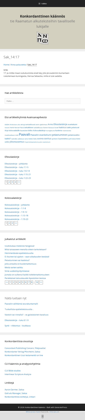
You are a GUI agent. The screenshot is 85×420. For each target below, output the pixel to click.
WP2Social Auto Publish (33, 412)
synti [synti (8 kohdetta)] (70, 139)
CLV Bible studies (13, 370)
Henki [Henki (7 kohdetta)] (12, 128)
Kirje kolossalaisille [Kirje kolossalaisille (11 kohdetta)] (12, 130)
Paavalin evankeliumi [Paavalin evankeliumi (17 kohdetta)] (40, 134)
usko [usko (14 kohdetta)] (7, 141)
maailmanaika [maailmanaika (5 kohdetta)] (66, 130)
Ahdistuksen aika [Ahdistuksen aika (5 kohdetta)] (15, 124)
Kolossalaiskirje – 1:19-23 (16, 219)
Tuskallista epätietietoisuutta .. (19, 309)
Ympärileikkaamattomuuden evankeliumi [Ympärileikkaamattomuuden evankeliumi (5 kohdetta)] (37, 142)
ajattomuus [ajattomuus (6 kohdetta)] (43, 124)
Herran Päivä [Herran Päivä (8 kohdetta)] (19, 127)
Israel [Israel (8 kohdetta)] (57, 127)
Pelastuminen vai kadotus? (17, 260)
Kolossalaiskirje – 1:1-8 (15, 208)
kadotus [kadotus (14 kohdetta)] (62, 127)
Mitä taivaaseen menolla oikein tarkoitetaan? (25, 249)
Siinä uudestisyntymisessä (17, 271)
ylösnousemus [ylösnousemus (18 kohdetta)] (17, 141)
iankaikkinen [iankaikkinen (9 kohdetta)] (28, 127)
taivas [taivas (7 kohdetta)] (74, 139)
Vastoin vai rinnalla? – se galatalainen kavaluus (26, 314)
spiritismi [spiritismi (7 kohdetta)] (55, 139)
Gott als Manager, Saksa (16, 393)
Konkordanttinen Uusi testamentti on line (24, 355)
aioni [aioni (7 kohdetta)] (37, 125)
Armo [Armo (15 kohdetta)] (50, 124)
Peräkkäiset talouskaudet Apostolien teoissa (25, 278)
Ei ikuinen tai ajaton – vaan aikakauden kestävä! (27, 256)
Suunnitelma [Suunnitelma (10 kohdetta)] (63, 139)
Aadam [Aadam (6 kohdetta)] (7, 124)
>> (19, 182)
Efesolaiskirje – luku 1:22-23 (18, 178)
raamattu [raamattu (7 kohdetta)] (14, 139)
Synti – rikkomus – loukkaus (18, 325)
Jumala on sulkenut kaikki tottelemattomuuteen (27, 274)
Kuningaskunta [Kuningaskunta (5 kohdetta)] (50, 130)
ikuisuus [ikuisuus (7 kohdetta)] (51, 128)
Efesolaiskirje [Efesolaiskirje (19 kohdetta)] (60, 124)
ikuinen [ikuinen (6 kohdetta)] (45, 127)
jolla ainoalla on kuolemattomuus (20, 263)
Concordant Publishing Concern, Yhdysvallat (25, 348)
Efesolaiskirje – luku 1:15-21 (18, 174)
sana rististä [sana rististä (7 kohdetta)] (29, 139)
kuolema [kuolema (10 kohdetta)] (58, 130)
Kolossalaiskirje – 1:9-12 (16, 212)
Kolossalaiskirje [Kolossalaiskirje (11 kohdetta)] (39, 130)
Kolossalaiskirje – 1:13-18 (16, 215)
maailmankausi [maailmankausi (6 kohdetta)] (10, 135)
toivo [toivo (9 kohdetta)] (78, 139)
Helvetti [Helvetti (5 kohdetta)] (7, 127)
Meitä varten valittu (14, 267)
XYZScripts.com (54, 412)
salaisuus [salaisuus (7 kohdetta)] (21, 139)
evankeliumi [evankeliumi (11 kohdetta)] (72, 124)
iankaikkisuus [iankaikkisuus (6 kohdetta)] (38, 127)
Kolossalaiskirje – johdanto (17, 204)
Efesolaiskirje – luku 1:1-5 (16, 167)
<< (7, 282)
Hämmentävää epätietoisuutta (19, 253)
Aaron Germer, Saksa (14, 389)
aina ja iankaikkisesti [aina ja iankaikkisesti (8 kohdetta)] (28, 124)
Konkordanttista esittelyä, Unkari (20, 396)
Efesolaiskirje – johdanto (16, 163)
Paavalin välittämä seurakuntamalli (21, 303)
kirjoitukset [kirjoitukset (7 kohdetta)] (24, 131)
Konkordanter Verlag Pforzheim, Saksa (22, 351)
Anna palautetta (18, 64)
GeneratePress (61, 407)
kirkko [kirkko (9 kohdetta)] (30, 130)
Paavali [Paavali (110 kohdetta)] (24, 134)
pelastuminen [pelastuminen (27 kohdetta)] (60, 134)
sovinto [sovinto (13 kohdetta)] (40, 138)
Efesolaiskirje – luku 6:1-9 (16, 320)
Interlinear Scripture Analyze (18, 374)
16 (37, 282)
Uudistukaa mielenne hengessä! (19, 246)
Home (6, 64)
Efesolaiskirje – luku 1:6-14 (17, 170)
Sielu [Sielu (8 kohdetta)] (35, 139)
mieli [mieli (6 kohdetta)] (16, 135)
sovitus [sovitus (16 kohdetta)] (47, 138)
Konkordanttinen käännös (42, 16)
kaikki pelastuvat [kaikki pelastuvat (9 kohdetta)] (73, 127)
